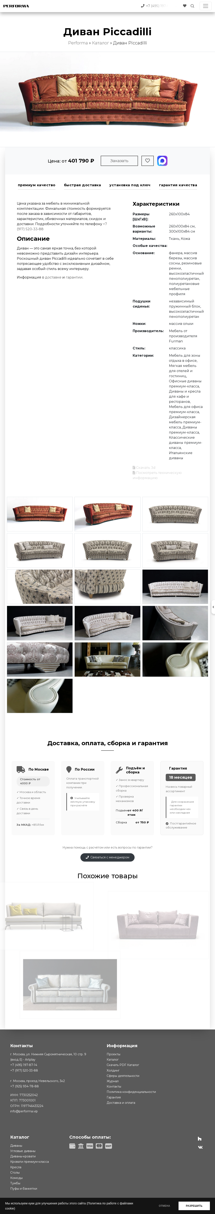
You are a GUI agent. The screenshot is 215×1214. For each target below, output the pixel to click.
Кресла (15, 1167)
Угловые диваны (22, 1151)
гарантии (74, 277)
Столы (15, 1172)
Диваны (16, 1146)
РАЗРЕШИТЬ (194, 1205)
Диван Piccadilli (130, 42)
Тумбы (15, 1183)
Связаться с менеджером (107, 857)
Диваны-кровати (23, 1156)
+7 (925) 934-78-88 (24, 1086)
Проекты (113, 1054)
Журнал (113, 1081)
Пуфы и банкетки (23, 1189)
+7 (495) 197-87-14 (23, 1065)
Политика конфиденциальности (131, 1092)
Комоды (16, 1178)
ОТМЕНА (164, 1205)
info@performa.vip (24, 1111)
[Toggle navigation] (206, 6)
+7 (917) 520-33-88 (24, 1070)
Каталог (100, 42)
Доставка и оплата (121, 1103)
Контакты (114, 1086)
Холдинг (113, 1070)
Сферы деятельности (123, 1076)
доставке (53, 277)
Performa (78, 42)
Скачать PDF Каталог (123, 1065)
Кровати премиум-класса (29, 1162)
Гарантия (114, 1097)
